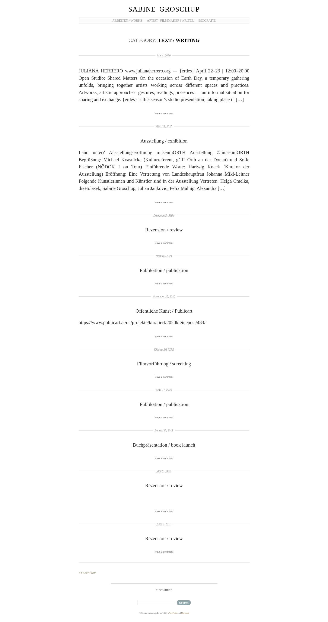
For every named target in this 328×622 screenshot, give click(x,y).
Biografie (207, 20)
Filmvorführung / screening (164, 363)
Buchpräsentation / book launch (164, 445)
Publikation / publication (164, 270)
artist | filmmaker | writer (170, 20)
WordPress (172, 613)
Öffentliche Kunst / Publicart (164, 311)
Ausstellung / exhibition (164, 141)
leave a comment (164, 113)
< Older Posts (87, 573)
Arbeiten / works (127, 20)
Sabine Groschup (164, 9)
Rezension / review (164, 229)
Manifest (185, 613)
